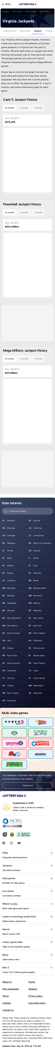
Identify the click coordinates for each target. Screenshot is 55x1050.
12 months (9, 108)
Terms (5, 996)
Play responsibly (10, 989)
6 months (24, 108)
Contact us (27, 785)
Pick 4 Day (44, 11)
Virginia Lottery (10, 31)
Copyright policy (37, 1003)
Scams (31, 982)
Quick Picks (25, 31)
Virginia (5, 11)
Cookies (6, 1003)
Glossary (32, 989)
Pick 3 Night (30, 11)
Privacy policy (35, 996)
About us (7, 982)
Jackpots (38, 31)
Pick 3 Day (17, 11)
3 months (38, 108)
